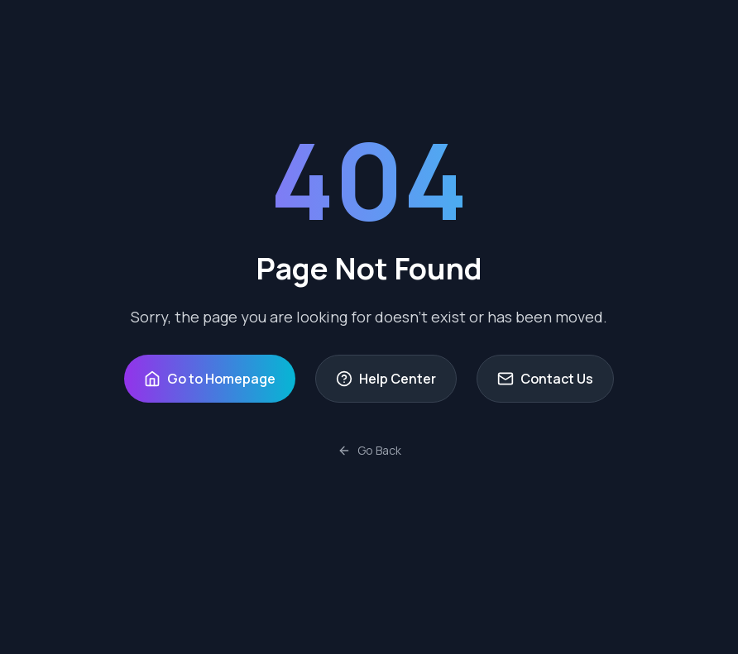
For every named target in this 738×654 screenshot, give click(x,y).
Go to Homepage (210, 379)
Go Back (369, 450)
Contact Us (545, 379)
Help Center (386, 379)
